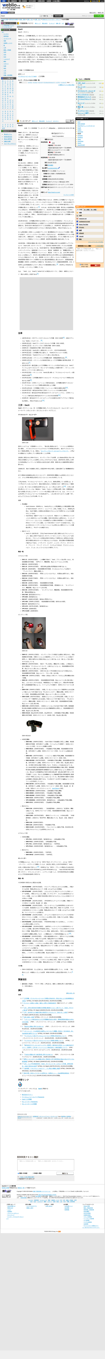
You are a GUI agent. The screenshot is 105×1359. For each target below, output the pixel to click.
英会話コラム (8, 134)
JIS (47, 808)
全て (3, 32)
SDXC (32, 62)
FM (68, 891)
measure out (83, 218)
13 (65, 486)
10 (66, 387)
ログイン (86, 1)
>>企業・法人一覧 (58, 1118)
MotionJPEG (64, 457)
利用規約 (9, 1211)
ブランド (53, 410)
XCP (79, 122)
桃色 (52, 952)
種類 (46, 139)
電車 (5, 41)
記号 (3, 128)
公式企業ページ (69, 1206)
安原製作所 (35, 1116)
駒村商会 (63, 1116)
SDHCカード (70, 893)
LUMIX (70, 202)
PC (38, 59)
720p (47, 802)
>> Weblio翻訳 (99, 246)
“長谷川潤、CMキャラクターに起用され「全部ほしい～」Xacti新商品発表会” (46, 1073)
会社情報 (67, 1207)
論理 (80, 230)
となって (64, 59)
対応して (30, 59)
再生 (65, 57)
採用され (31, 57)
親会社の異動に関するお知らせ (34, 1026)
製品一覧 (80, 107)
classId (81, 236)
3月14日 (28, 352)
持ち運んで (45, 44)
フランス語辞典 (88, 1216)
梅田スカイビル (52, 150)
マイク (61, 886)
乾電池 (31, 592)
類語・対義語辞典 (12, 1)
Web (41, 59)
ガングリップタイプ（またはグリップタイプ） (55, 451)
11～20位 (86, 209)
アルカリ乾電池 (57, 889)
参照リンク (21, 74)
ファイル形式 (62, 55)
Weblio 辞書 (95, 1)
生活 (5, 57)
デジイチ (40, 82)
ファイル (51, 59)
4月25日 (28, 377)
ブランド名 (54, 35)
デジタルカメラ (45, 35)
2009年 (33, 611)
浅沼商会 (68, 1116)
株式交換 (34, 365)
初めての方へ (93, 12)
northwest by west (84, 221)
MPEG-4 (66, 538)
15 (70, 933)
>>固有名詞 (39, 1118)
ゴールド (30, 668)
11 (59, 395)
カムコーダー (66, 408)
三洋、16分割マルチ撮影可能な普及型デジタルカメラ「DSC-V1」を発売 (46, 1012)
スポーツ (6, 63)
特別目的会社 (60, 223)
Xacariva (80, 131)
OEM (29, 188)
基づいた (50, 46)
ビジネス (6, 34)
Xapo (79, 139)
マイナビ (32, 1075)
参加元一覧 (100, 12)
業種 (46, 165)
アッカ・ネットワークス (38, 547)
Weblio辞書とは (11, 1206)
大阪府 (50, 148)
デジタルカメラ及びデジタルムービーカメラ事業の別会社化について (45, 1036)
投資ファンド (45, 223)
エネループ (39, 889)
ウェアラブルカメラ (26, 496)
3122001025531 (53, 168)
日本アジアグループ (40, 228)
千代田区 (54, 154)
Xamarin (80, 135)
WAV (28, 874)
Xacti (39, 1088)
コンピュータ (7, 38)
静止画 (40, 55)
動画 (48, 39)
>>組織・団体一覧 (48, 1118)
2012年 (50, 162)
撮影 (56, 39)
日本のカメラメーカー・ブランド (51, 19)
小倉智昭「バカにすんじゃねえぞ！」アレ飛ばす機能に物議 (42, 1068)
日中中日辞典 (32, 1)
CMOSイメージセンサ (48, 706)
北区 (57, 148)
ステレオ (56, 886)
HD (31, 468)
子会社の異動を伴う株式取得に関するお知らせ (39, 1054)
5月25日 (28, 372)
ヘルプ (102, 1)
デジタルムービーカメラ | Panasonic (33, 1097)
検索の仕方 (10, 1207)
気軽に (51, 44)
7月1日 (54, 162)
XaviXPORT (81, 145)
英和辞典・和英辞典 (89, 1209)
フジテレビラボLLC (56, 545)
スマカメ (30, 82)
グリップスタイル (83, 94)
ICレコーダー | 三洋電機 (29, 1104)
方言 (5, 73)
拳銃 (22, 453)
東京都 (50, 154)
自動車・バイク (8, 43)
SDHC (24, 62)
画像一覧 (58, 23)
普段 (30, 39)
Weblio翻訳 (86, 1211)
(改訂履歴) (38, 1196)
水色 (65, 818)
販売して (35, 35)
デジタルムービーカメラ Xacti (27, 76)
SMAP (46, 969)
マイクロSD (61, 893)
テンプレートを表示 (69, 194)
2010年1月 (21, 52)
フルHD (28, 55)
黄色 (69, 818)
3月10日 (28, 350)
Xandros (80, 137)
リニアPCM (23, 874)
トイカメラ (63, 82)
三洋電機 (28, 35)
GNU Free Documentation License (47, 1194)
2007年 (60, 460)
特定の (58, 41)
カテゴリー (56, 121)
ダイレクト (60, 57)
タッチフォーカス (83, 111)
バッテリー (46, 573)
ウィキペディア (25, 121)
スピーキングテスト (10, 143)
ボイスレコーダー (42, 410)
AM (46, 926)
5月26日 (81, 233)
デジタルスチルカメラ (49, 82)
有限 (80, 212)
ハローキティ (30, 682)
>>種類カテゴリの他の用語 (66, 85)
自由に (53, 39)
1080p (59, 800)
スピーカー (34, 896)
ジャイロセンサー (55, 689)
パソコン (40, 657)
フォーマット (30, 460)
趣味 (5, 61)
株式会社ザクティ (27, 1094)
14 (38, 866)
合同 (80, 215)
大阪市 (54, 148)
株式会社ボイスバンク (84, 97)
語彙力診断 (7, 141)
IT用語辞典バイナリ (26, 23)
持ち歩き (38, 39)
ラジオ (64, 931)
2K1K (33, 55)
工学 (5, 47)
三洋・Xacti (81, 83)
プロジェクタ (54, 511)
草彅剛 (51, 969)
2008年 (31, 608)
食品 (5, 68)
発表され (28, 52)
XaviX (79, 143)
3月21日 (28, 343)
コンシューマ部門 (83, 113)
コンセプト (44, 41)
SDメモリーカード (38, 475)
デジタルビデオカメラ (84, 99)
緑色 (45, 903)
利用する (25, 44)
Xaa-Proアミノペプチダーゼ (86, 126)
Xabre (79, 130)
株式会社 (50, 139)
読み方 (20, 32)
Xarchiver (80, 141)
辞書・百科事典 (8, 75)
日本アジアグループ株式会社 (56, 182)
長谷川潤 (59, 972)
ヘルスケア (7, 59)
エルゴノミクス (41, 46)
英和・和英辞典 (23, 1)
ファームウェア (54, 744)
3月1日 (28, 338)
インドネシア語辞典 (89, 1218)
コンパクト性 (25, 46)
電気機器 (50, 165)
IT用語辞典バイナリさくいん (43, 1191)
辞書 (3, 1)
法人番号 (44, 168)
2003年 (20, 457)
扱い (56, 59)
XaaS (79, 128)
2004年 (30, 569)
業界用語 (6, 36)
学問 (5, 52)
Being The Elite (83, 224)
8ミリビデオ (32, 484)
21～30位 (93, 209)
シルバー (48, 659)
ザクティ (26, 32)
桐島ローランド (36, 972)
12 (43, 400)
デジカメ (35, 82)
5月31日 (28, 355)
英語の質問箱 (8, 139)
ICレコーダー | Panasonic (30, 1101)
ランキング (52, 23)
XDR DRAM (81, 124)
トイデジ (57, 82)
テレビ (63, 675)
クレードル (38, 520)
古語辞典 (49, 1)
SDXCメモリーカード (40, 477)
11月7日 (28, 345)
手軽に (34, 39)
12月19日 (29, 358)
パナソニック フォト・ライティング (48, 1116)
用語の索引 (45, 23)
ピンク (62, 562)
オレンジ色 (40, 668)
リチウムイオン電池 (40, 893)
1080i (49, 790)
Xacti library (55, 788)
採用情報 (67, 1209)
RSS (59, 1231)
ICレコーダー (32, 410)
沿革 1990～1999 (29, 1017)
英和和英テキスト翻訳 (27, 1157)
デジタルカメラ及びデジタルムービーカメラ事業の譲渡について (44, 1040)
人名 (5, 70)
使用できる (56, 44)
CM (39, 969)
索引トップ (38, 23)
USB (45, 520)
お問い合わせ (49, 1206)
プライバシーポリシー (13, 1213)
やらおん (81, 227)
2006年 (20, 468)
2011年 (24, 365)
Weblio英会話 (8, 136)
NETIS (49, 255)
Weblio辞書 (23, 1197)
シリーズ (24, 39)
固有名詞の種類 (13, 19)
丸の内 (59, 154)
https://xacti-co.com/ (54, 192)
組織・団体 (22, 19)
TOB (48, 360)
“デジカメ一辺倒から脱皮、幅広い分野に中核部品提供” (39, 1003)
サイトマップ (10, 1215)
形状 (58, 46)
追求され (33, 46)
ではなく (33, 44)
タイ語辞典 (86, 1220)
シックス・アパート (60, 543)
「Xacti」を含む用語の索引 (26, 1177)
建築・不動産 (7, 50)
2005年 (30, 583)
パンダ (27, 972)
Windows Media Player (46, 57)
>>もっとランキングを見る (95, 242)
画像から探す (29, 1207)
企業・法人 (30, 19)
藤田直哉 (24, 984)
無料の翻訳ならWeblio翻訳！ (29, 6)
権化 (80, 239)
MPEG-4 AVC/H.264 (43, 462)
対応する (39, 62)
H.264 (24, 57)
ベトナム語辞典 (88, 1222)
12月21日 (29, 360)
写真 (44, 39)
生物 (5, 66)
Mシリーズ (81, 103)
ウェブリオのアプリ (31, 1206)
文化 (5, 54)
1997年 (24, 338)
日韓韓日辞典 (41, 1)
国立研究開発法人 (50, 259)
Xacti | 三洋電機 (27, 1099)
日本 (53, 143)
